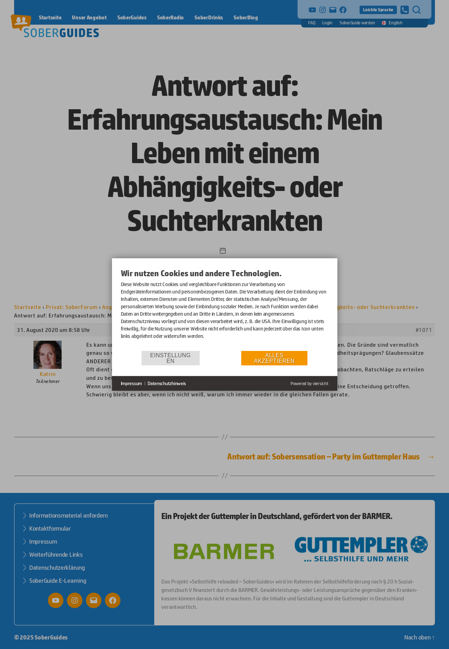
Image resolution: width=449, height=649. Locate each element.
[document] (225, 309)
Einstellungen (170, 358)
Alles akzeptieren (274, 358)
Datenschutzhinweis (167, 383)
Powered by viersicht (310, 384)
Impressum (131, 383)
